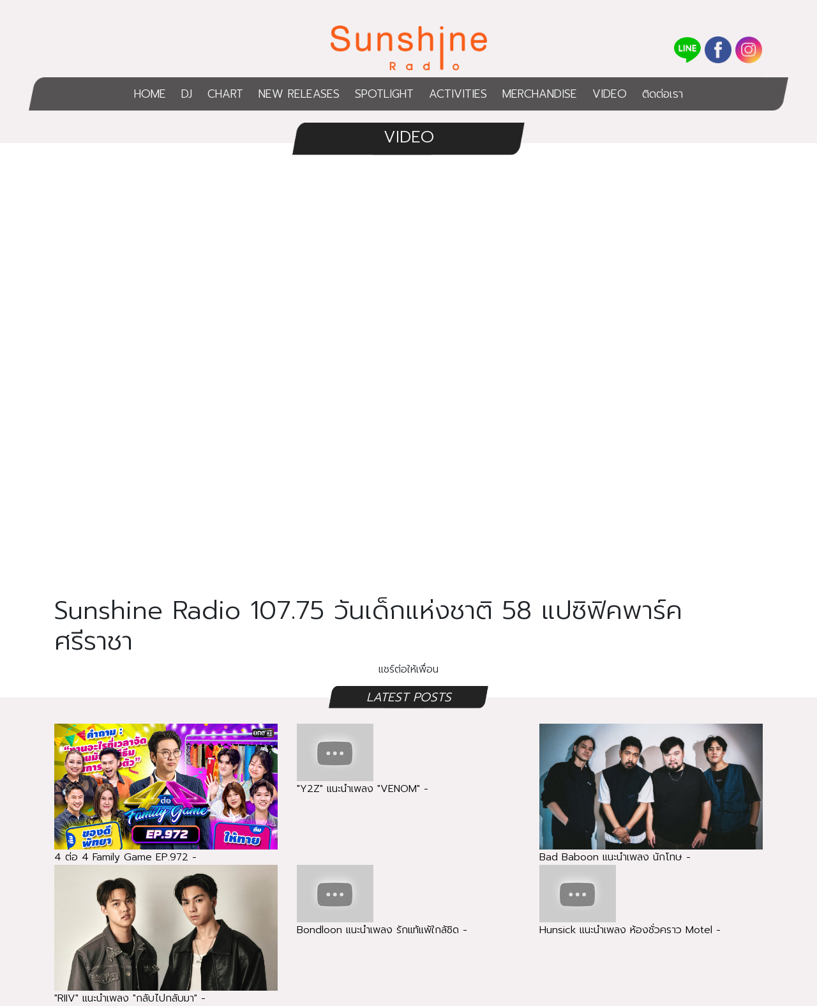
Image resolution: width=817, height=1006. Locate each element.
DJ (186, 94)
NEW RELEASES (299, 94)
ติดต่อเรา (662, 94)
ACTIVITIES (458, 94)
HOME (150, 94)
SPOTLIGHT (384, 94)
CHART (225, 94)
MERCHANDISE (539, 94)
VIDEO (609, 94)
